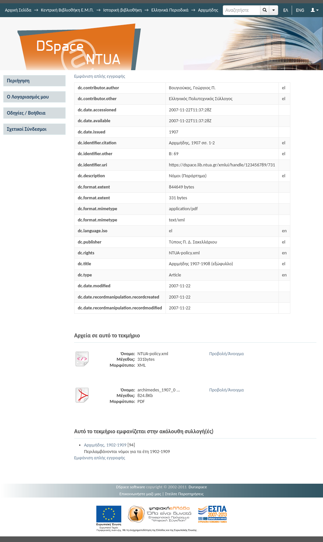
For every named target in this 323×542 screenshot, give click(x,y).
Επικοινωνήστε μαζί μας (140, 493)
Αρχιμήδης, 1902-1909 (105, 445)
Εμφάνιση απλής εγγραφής (99, 76)
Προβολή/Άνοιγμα (226, 354)
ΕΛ (285, 10)
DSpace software (130, 486)
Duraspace (198, 486)
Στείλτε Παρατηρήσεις (184, 493)
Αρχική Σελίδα (18, 10)
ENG (300, 10)
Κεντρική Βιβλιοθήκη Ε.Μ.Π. (67, 10)
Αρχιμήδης (208, 10)
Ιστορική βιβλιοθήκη (122, 10)
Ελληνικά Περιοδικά (170, 10)
